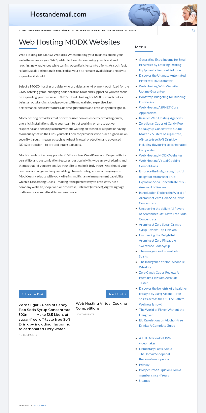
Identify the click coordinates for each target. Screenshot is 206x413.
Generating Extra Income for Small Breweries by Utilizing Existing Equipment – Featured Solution (162, 64)
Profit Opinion (112, 30)
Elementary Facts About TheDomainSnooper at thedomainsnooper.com (155, 354)
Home (22, 30)
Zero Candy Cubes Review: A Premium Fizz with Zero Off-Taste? (159, 277)
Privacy (144, 364)
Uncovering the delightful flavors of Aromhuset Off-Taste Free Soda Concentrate (162, 213)
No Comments (28, 334)
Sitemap (130, 30)
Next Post (117, 294)
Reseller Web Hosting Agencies (161, 118)
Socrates (40, 405)
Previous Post (32, 294)
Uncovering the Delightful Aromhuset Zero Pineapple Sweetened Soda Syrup (157, 240)
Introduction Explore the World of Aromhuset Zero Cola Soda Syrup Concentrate (162, 198)
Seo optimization (88, 30)
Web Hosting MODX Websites (160, 155)
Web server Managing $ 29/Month (51, 30)
